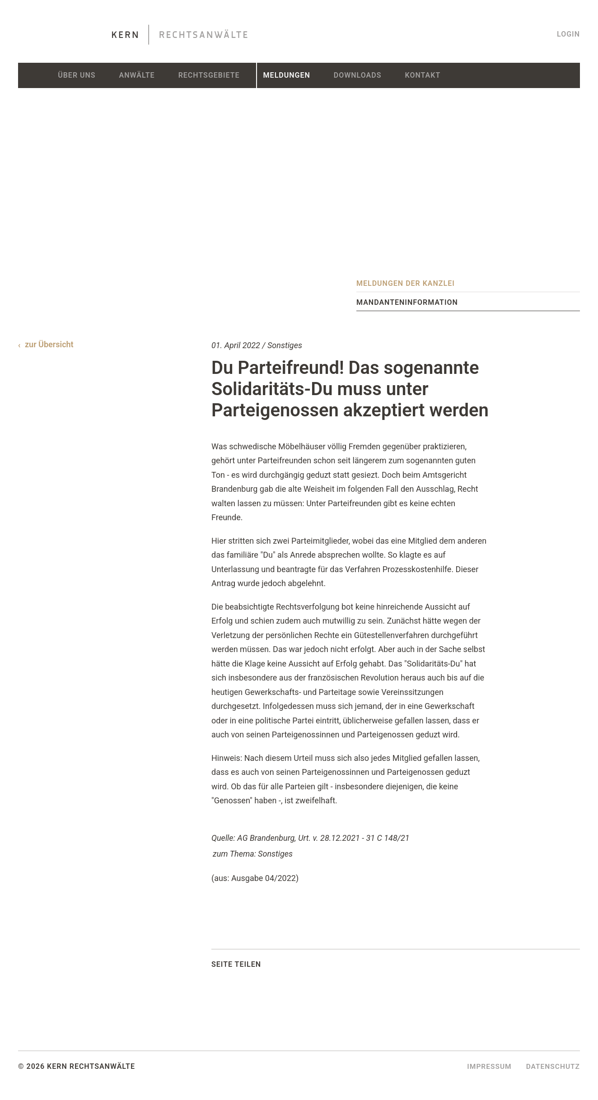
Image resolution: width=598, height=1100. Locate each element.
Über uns (76, 75)
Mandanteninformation (407, 302)
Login (568, 34)
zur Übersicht (49, 344)
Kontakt (422, 75)
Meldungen (286, 75)
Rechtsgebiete (209, 75)
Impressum (487, 1066)
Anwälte (137, 75)
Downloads (358, 75)
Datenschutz (552, 1066)
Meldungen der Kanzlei (405, 283)
